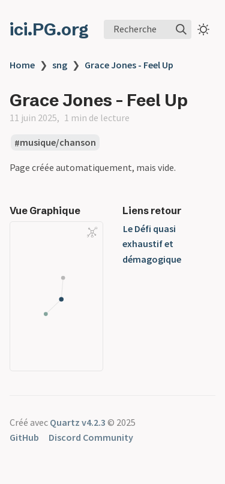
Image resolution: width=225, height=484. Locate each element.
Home (22, 65)
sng (59, 65)
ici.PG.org (49, 29)
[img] (181, 29)
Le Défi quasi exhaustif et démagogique (151, 244)
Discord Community (91, 437)
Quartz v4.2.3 (78, 422)
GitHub (24, 437)
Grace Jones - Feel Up (129, 65)
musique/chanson (58, 143)
